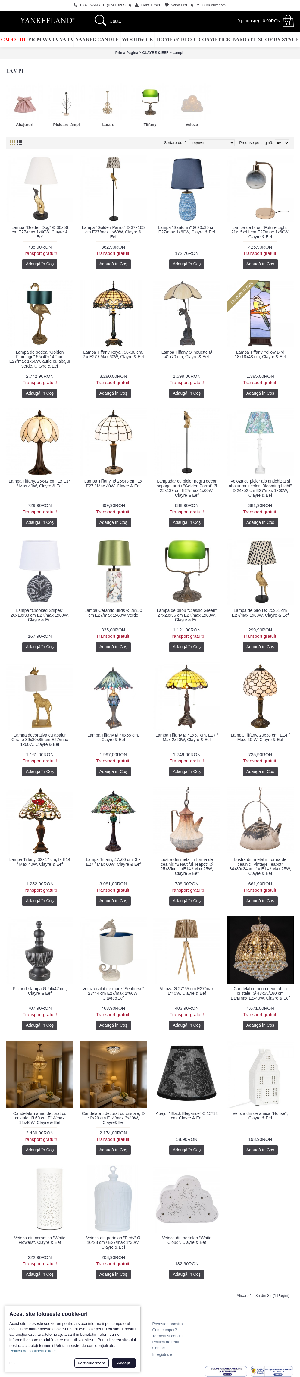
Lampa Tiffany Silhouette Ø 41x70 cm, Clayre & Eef (186, 354)
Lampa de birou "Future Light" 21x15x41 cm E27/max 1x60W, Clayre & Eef (260, 232)
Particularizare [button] (91, 1363)
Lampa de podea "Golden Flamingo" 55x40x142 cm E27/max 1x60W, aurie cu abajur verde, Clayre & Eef (39, 359)
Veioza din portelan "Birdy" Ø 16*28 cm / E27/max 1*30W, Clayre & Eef (113, 1242)
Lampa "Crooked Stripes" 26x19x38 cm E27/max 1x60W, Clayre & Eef (40, 615)
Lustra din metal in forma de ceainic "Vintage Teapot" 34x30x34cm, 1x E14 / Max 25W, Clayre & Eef (260, 866)
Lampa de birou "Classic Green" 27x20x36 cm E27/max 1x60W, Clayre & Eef (187, 615)
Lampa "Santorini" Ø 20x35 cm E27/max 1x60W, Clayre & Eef (186, 229)
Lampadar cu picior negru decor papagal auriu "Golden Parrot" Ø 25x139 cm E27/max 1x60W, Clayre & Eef (187, 488)
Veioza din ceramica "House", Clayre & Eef (260, 1115)
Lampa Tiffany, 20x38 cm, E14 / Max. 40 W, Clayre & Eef (260, 737)
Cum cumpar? (164, 1330)
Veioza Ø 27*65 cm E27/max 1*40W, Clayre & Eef (187, 991)
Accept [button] (123, 1363)
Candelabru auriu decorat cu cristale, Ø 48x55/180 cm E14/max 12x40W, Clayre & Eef (260, 993)
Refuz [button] (13, 1363)
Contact (159, 1348)
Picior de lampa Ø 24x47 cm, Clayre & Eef (40, 991)
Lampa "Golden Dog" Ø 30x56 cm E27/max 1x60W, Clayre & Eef (39, 232)
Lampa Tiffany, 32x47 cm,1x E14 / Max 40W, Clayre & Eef (39, 861)
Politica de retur (166, 1342)
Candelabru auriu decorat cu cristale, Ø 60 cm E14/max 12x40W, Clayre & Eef (40, 1118)
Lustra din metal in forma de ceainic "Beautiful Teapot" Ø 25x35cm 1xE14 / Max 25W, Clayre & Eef (187, 866)
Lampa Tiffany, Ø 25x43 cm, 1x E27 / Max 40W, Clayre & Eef (113, 483)
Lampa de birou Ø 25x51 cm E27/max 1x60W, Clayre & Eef (260, 612)
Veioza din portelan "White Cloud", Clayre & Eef (186, 1240)
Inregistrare (162, 1354)
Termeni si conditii (167, 1336)
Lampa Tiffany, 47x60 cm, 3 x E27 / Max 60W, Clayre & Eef (113, 861)
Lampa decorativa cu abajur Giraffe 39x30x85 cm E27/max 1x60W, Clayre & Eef (39, 740)
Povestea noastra (167, 1324)
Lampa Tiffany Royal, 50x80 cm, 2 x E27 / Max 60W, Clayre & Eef (113, 354)
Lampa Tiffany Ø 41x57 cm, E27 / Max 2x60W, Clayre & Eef (186, 737)
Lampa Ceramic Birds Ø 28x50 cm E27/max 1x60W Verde (113, 612)
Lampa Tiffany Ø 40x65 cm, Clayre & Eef (113, 737)
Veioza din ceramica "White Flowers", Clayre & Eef (39, 1240)
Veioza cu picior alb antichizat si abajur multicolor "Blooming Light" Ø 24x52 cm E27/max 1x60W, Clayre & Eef (260, 488)
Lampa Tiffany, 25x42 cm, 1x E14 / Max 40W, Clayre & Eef (40, 483)
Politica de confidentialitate (32, 1351)
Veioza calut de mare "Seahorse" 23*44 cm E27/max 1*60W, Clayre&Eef (113, 993)
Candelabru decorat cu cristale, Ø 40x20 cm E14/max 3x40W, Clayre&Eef (113, 1118)
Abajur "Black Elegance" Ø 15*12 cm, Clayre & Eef (187, 1115)
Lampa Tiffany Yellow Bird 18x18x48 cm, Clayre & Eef (260, 354)
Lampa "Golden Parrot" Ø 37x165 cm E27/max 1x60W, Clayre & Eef (113, 232)
